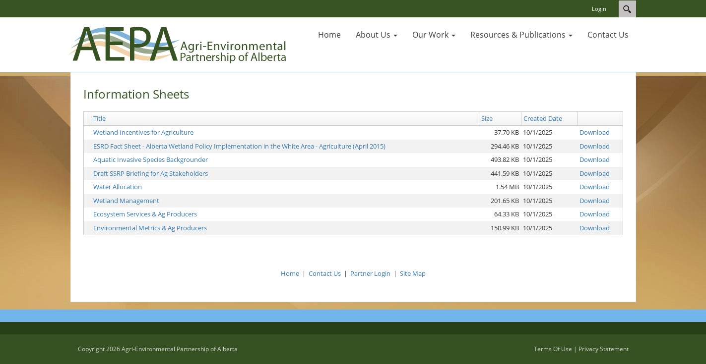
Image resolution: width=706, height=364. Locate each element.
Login (599, 8)
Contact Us (325, 273)
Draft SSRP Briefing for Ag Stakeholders (150, 173)
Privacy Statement (603, 349)
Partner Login (370, 273)
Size (487, 118)
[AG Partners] (179, 43)
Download (594, 132)
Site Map (413, 273)
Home (290, 273)
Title (99, 118)
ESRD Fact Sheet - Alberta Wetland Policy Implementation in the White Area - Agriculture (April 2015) (239, 146)
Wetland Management (126, 200)
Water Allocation (117, 186)
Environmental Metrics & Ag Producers (150, 227)
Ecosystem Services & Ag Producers (145, 213)
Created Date (542, 118)
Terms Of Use (553, 349)
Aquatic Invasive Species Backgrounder (150, 159)
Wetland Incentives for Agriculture (143, 132)
